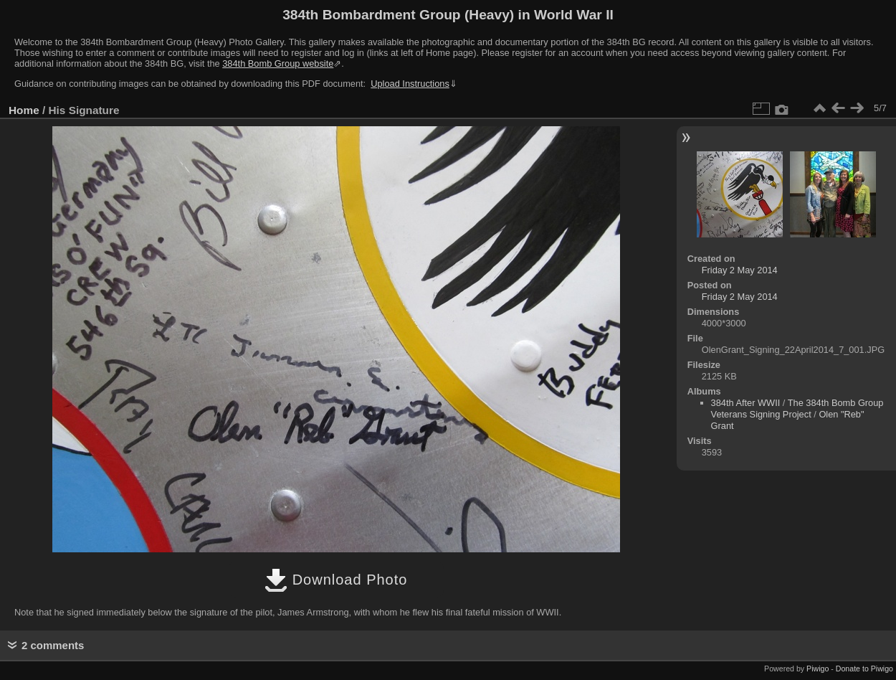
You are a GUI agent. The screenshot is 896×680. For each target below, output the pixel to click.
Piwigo (817, 668)
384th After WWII (746, 402)
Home (24, 110)
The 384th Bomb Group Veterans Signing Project (797, 408)
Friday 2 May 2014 (740, 270)
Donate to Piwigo (864, 668)
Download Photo (335, 579)
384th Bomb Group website (277, 63)
